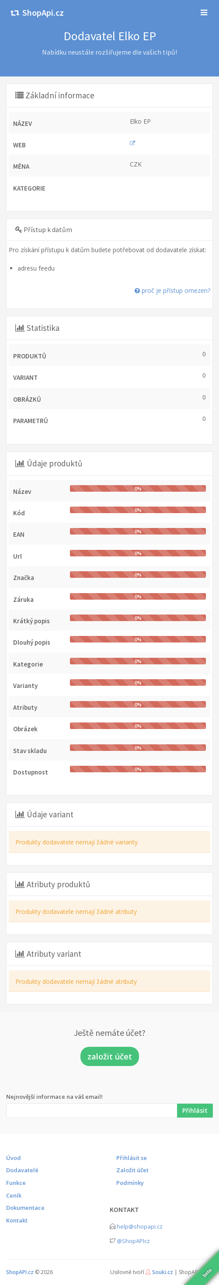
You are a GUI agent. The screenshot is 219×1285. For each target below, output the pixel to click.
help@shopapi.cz (140, 1226)
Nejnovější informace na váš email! (54, 1097)
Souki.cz (162, 1272)
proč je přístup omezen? (172, 290)
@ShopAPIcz (133, 1241)
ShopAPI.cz (20, 1272)
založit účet (109, 1056)
